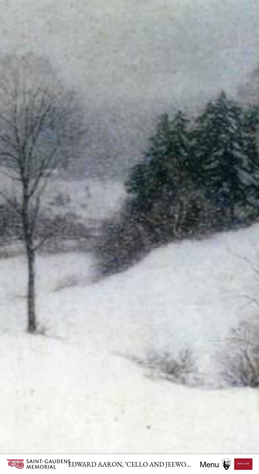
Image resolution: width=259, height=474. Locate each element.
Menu (209, 464)
